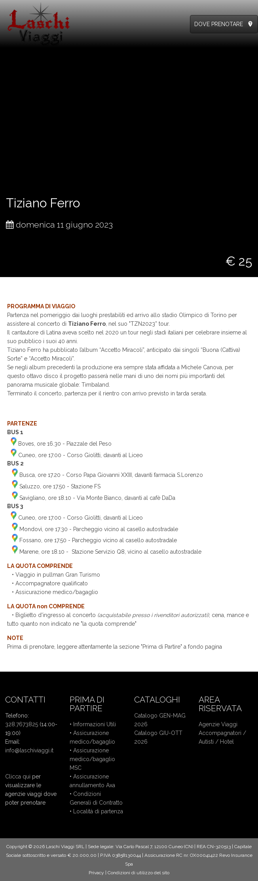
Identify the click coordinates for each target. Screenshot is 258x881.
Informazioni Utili (94, 724)
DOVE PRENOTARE (218, 24)
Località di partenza (98, 811)
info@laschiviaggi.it (29, 750)
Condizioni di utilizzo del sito (138, 872)
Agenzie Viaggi (218, 724)
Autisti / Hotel (216, 742)
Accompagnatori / (222, 733)
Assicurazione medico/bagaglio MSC (92, 759)
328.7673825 (21, 724)
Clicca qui (17, 776)
